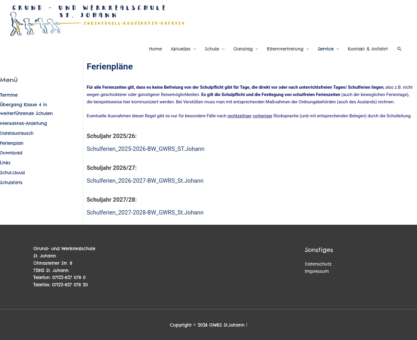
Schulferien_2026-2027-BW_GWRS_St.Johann (146, 180)
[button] (399, 49)
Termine (9, 95)
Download (11, 153)
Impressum (317, 270)
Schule (212, 49)
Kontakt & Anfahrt (368, 49)
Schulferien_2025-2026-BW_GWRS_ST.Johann (146, 148)
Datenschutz (318, 263)
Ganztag (243, 49)
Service (326, 49)
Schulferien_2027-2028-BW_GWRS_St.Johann (146, 211)
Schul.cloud (12, 172)
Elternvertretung (285, 49)
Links (5, 162)
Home (155, 49)
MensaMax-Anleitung (23, 123)
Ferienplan (12, 143)
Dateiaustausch (17, 133)
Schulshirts (11, 182)
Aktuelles (181, 49)
